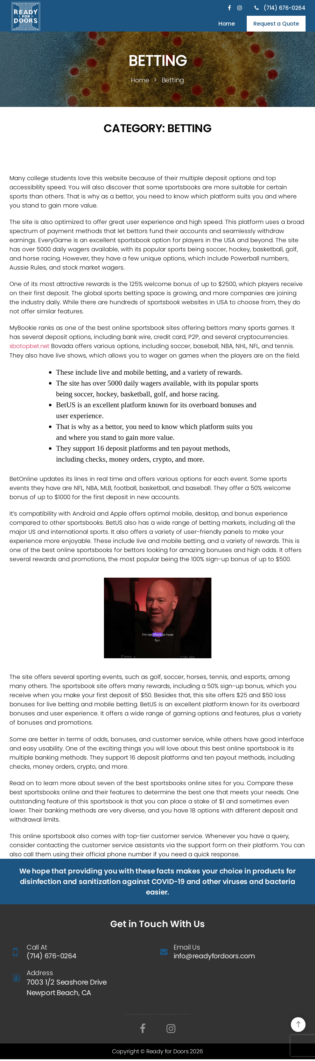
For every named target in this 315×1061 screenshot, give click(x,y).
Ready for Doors (168, 1053)
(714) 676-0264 (279, 8)
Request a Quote (274, 24)
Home (224, 24)
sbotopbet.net (30, 347)
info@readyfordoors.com (216, 958)
